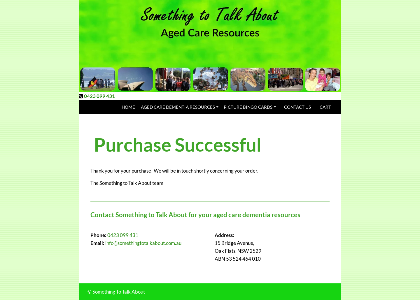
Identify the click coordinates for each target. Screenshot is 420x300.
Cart (325, 107)
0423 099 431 (99, 96)
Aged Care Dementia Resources (178, 107)
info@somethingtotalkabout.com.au (143, 243)
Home (128, 107)
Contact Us (297, 107)
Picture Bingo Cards (248, 107)
